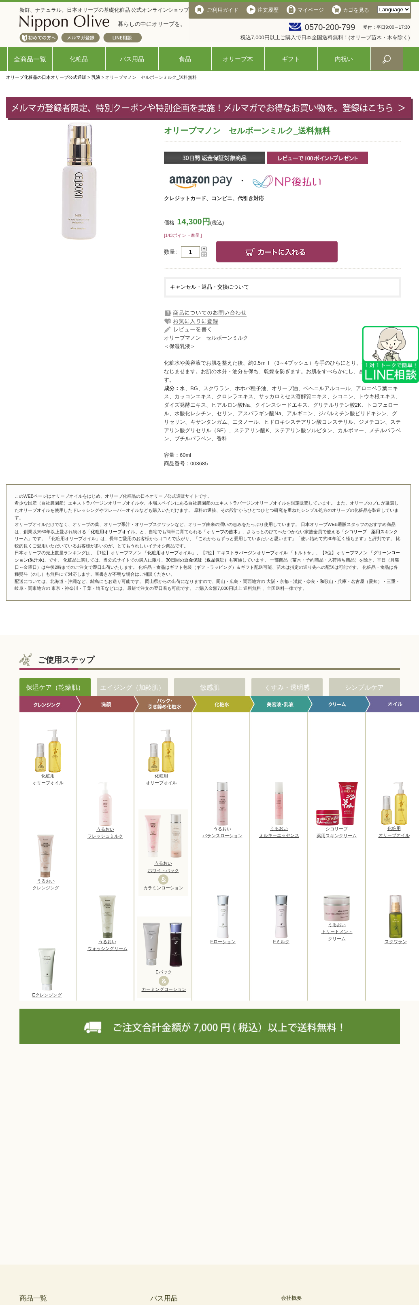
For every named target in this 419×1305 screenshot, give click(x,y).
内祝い (344, 58)
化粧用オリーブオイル (113, 531)
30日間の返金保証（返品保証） (197, 559)
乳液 (95, 77)
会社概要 (291, 1298)
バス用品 (132, 58)
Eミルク (281, 939)
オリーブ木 (238, 58)
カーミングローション (164, 989)
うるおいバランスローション (222, 829)
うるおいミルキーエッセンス (279, 829)
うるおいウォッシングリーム (107, 942)
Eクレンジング (47, 992)
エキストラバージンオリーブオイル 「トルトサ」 (266, 552)
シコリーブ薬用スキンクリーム (337, 829)
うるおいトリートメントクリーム (337, 929)
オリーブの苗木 (222, 531)
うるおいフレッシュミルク (105, 830)
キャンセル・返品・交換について (209, 287)
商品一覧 (33, 1298)
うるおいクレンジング (45, 882)
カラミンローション (163, 887)
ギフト (291, 58)
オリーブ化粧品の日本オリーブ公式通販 (46, 77)
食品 (185, 58)
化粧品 (79, 58)
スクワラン (396, 939)
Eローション (223, 939)
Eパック (163, 971)
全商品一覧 (30, 59)
